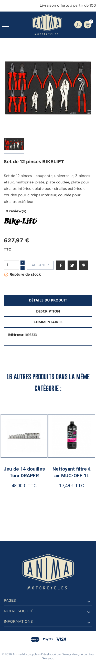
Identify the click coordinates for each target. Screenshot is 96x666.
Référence (16, 334)
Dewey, (66, 654)
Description (48, 311)
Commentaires (48, 321)
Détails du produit (48, 300)
